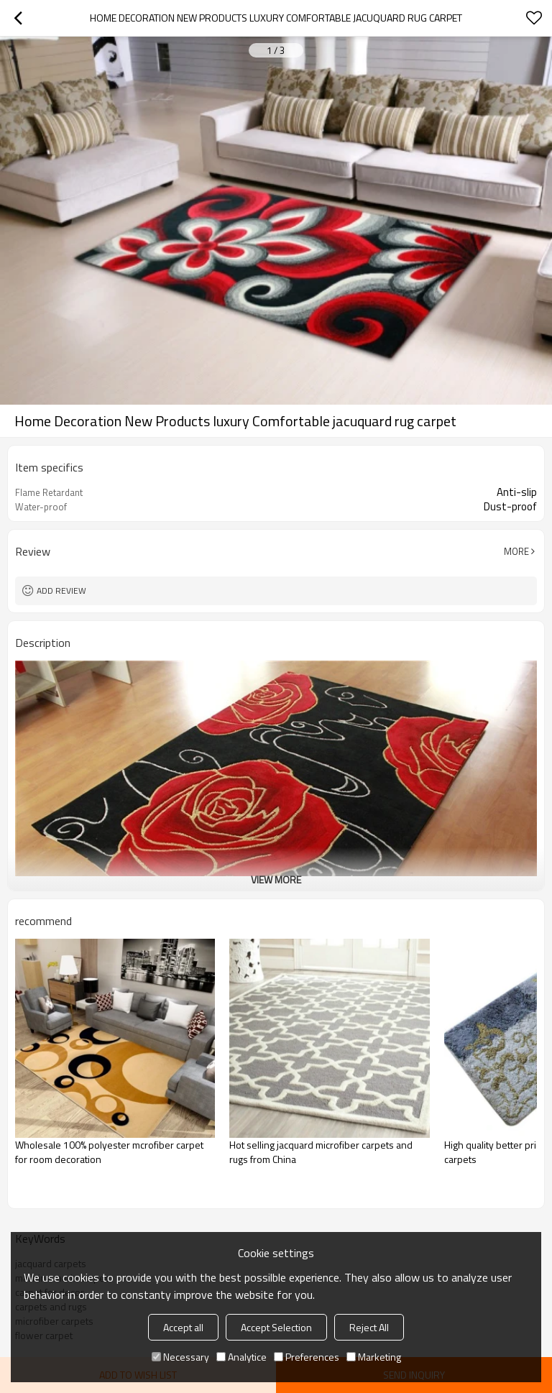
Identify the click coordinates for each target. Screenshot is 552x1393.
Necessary (180, 1356)
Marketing (373, 1356)
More (516, 551)
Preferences (306, 1356)
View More (276, 879)
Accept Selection (276, 1327)
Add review (61, 590)
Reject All (369, 1327)
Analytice (241, 1356)
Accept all (183, 1327)
